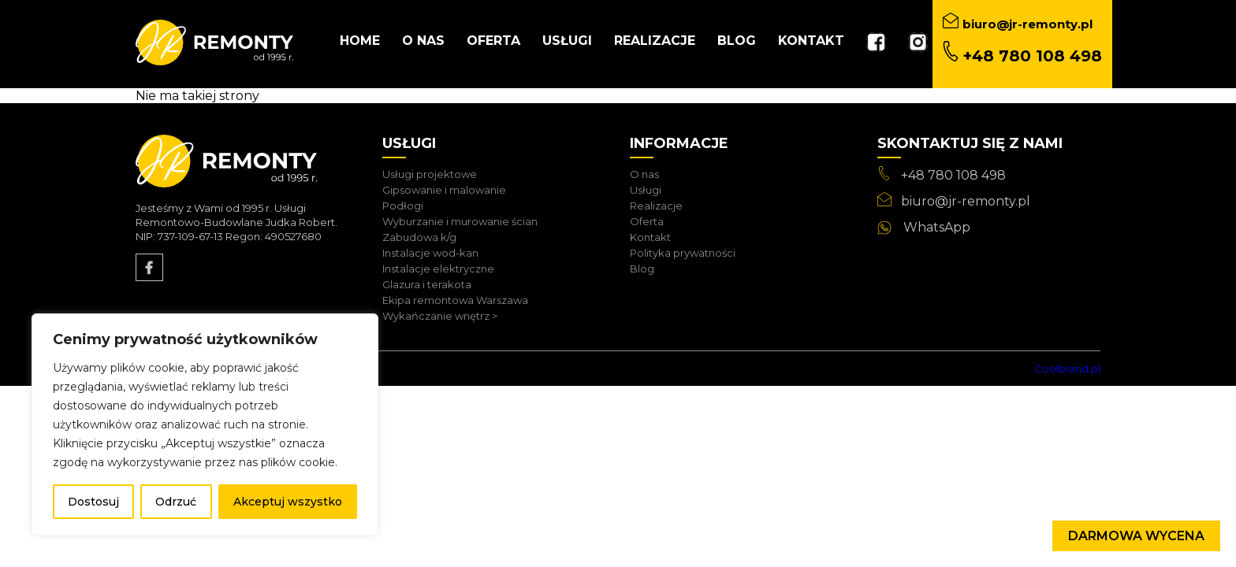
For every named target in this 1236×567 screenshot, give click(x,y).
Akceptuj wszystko (287, 502)
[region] (205, 424)
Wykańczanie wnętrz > (439, 315)
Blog (736, 40)
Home (360, 40)
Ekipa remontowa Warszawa (455, 300)
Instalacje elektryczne (438, 268)
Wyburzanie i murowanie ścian (460, 221)
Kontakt (811, 40)
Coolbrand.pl (1067, 368)
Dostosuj (93, 502)
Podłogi (402, 205)
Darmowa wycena (1136, 535)
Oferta (493, 40)
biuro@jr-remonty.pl (965, 201)
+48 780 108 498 (953, 175)
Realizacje (654, 40)
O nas (423, 40)
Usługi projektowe (429, 174)
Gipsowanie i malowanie (444, 189)
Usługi (567, 40)
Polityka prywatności (682, 252)
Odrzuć (175, 502)
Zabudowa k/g (419, 237)
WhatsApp (936, 227)
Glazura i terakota (426, 284)
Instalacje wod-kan (430, 252)
